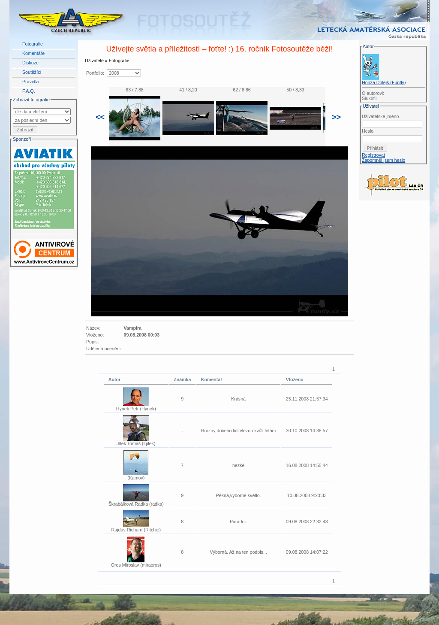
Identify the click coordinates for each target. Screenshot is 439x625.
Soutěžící (31, 72)
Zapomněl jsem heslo (383, 160)
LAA (423, 602)
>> (336, 117)
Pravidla (30, 81)
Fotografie (32, 43)
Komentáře (33, 53)
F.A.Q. (28, 91)
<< (100, 117)
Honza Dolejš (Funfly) (384, 82)
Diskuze (30, 62)
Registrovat (373, 155)
